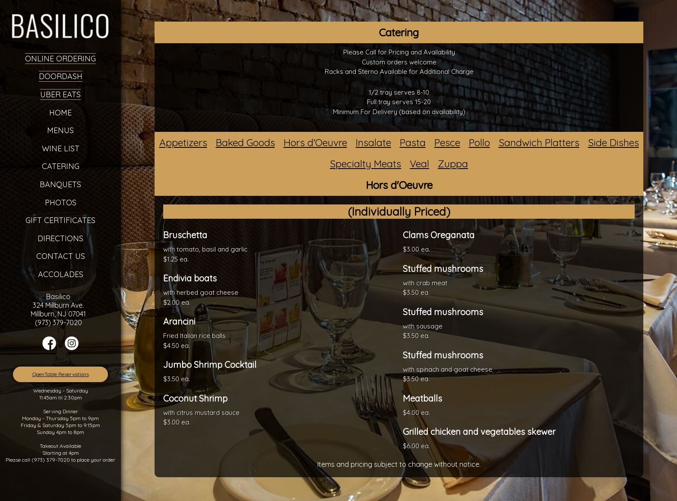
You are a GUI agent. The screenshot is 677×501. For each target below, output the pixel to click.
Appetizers (183, 142)
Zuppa (453, 163)
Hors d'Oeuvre (315, 142)
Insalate (373, 142)
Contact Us (60, 256)
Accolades (60, 274)
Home (60, 113)
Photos (60, 202)
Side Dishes (613, 142)
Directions (60, 238)
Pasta (413, 142)
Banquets (60, 184)
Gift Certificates (60, 220)
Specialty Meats (365, 163)
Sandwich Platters (539, 142)
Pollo (479, 142)
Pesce (447, 142)
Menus (60, 130)
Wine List (60, 148)
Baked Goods (245, 142)
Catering (60, 166)
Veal (419, 163)
